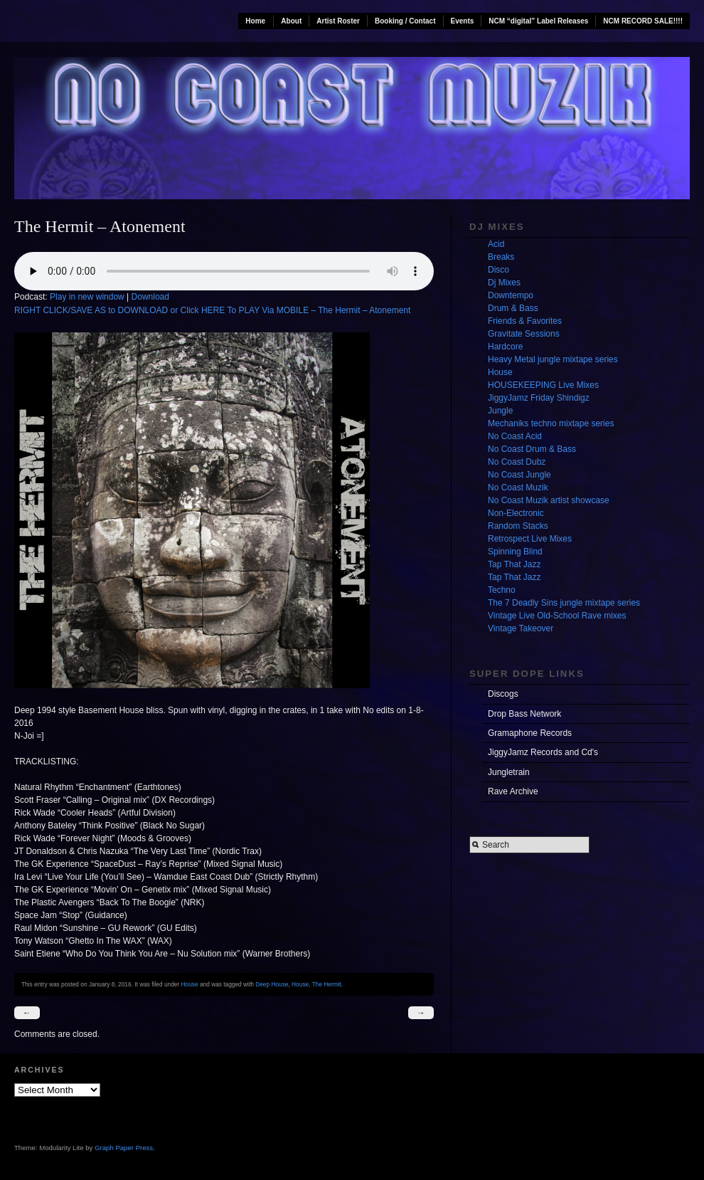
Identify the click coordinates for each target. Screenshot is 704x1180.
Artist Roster (338, 21)
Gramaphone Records (530, 733)
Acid (496, 244)
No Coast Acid (515, 436)
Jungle (500, 411)
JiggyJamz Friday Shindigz (539, 398)
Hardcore (505, 347)
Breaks (501, 257)
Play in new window (87, 297)
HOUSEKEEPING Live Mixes (543, 385)
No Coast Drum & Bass (532, 449)
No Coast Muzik (518, 487)
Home (255, 21)
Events (462, 21)
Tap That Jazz (514, 564)
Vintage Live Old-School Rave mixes (557, 616)
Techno (502, 590)
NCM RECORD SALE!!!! (643, 21)
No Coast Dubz (516, 462)
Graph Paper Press (124, 1148)
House (189, 984)
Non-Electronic (516, 513)
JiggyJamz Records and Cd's (543, 752)
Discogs (503, 694)
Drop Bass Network (524, 714)
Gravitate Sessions (524, 334)
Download (150, 297)
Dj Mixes (504, 283)
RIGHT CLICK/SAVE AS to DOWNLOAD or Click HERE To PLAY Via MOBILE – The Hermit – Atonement (212, 310)
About (291, 21)
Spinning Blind (515, 552)
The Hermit (326, 984)
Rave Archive (513, 791)
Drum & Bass (513, 308)
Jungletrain (509, 772)
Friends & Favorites (525, 321)
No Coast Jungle (519, 475)
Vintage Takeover (520, 628)
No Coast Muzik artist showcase (548, 500)
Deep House (271, 984)
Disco (498, 270)
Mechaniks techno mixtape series (551, 423)
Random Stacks (518, 526)
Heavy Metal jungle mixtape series (553, 359)
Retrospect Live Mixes (530, 539)
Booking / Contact (405, 21)
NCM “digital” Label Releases (538, 21)
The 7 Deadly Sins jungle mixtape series (564, 603)
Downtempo (510, 295)
